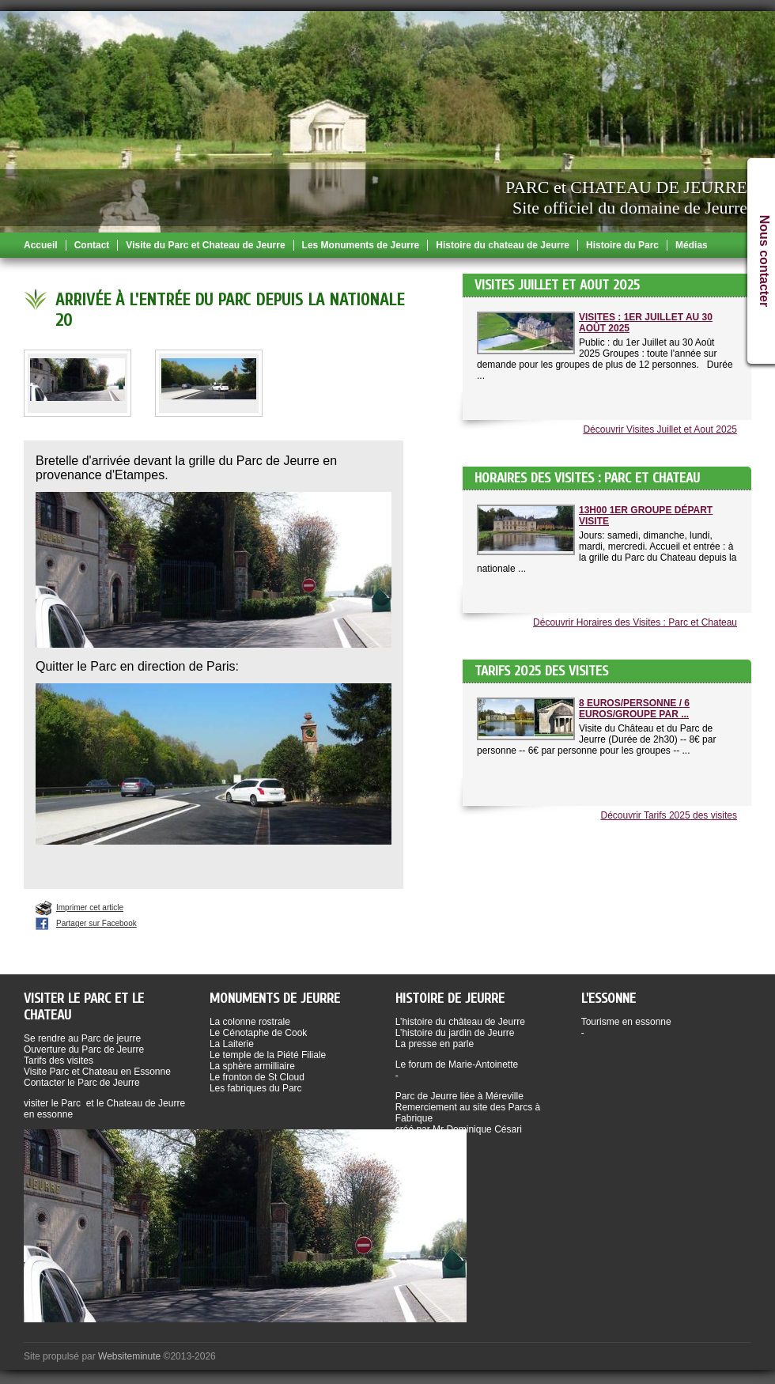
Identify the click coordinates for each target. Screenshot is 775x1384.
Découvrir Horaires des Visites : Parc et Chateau (635, 622)
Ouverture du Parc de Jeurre (84, 1049)
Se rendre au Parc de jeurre (82, 1038)
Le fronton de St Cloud (257, 1077)
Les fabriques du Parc (256, 1088)
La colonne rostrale (250, 1021)
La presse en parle (434, 1043)
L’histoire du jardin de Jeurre (455, 1032)
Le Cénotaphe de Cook (258, 1032)
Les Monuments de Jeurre (361, 245)
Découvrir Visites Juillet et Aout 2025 (660, 429)
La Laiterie (232, 1043)
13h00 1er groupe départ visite (646, 516)
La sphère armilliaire (252, 1066)
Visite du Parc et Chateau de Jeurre (205, 245)
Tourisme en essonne (626, 1021)
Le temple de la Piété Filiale (268, 1055)
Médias (691, 245)
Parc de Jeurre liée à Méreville (459, 1096)
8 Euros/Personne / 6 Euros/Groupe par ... (634, 709)
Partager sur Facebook (96, 923)
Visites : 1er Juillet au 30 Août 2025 (646, 323)
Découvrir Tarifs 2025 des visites (668, 815)
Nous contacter (764, 261)
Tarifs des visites (58, 1060)
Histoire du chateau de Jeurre (502, 245)
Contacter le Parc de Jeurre (82, 1082)
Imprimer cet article (89, 907)
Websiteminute (129, 1356)
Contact (92, 245)
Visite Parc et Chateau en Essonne (97, 1071)
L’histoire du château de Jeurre (460, 1021)
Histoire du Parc (622, 245)
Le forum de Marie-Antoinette (456, 1064)
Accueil (41, 245)
